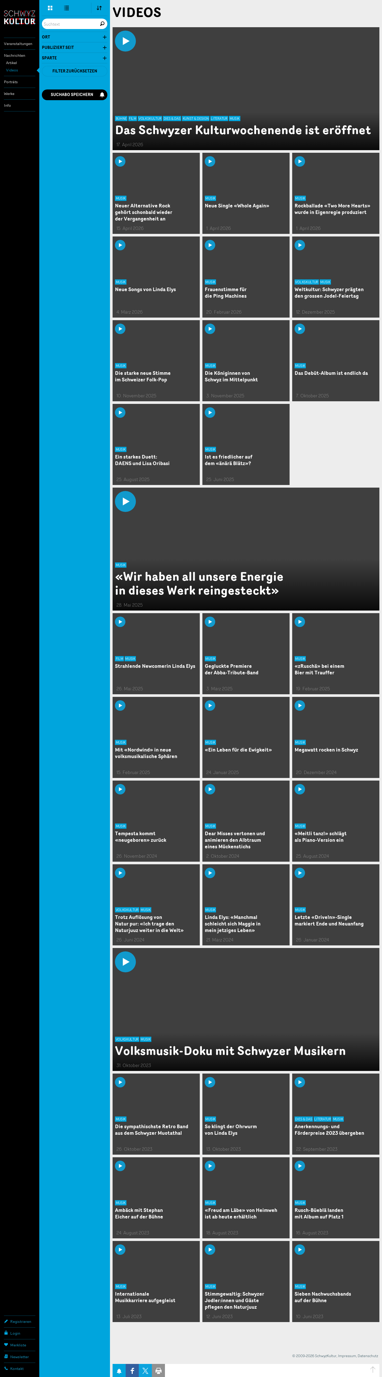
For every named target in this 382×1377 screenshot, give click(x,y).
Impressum (347, 1355)
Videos (12, 70)
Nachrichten (14, 55)
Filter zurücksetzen (74, 71)
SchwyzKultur (19, 17)
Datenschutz (368, 1355)
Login (12, 1333)
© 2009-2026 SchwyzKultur (314, 1355)
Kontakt (14, 1368)
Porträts (11, 81)
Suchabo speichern (78, 95)
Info (7, 105)
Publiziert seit (58, 47)
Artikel (11, 62)
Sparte (49, 58)
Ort (46, 37)
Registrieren (17, 1321)
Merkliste (15, 1345)
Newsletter (16, 1356)
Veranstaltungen (18, 43)
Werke (9, 93)
